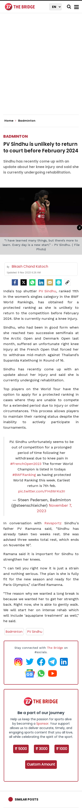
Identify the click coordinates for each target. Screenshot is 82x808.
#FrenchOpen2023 (25, 464)
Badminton (15, 136)
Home (10, 121)
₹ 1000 (61, 748)
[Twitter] (23, 282)
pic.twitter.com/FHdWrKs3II (41, 491)
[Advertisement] (41, 67)
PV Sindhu (47, 291)
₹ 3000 (41, 748)
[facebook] (15, 282)
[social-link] (67, 282)
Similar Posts (26, 799)
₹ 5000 (21, 748)
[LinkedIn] (41, 282)
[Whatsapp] (32, 282)
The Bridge (55, 647)
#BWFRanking (24, 475)
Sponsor (42, 723)
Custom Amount (41, 764)
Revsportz (53, 523)
